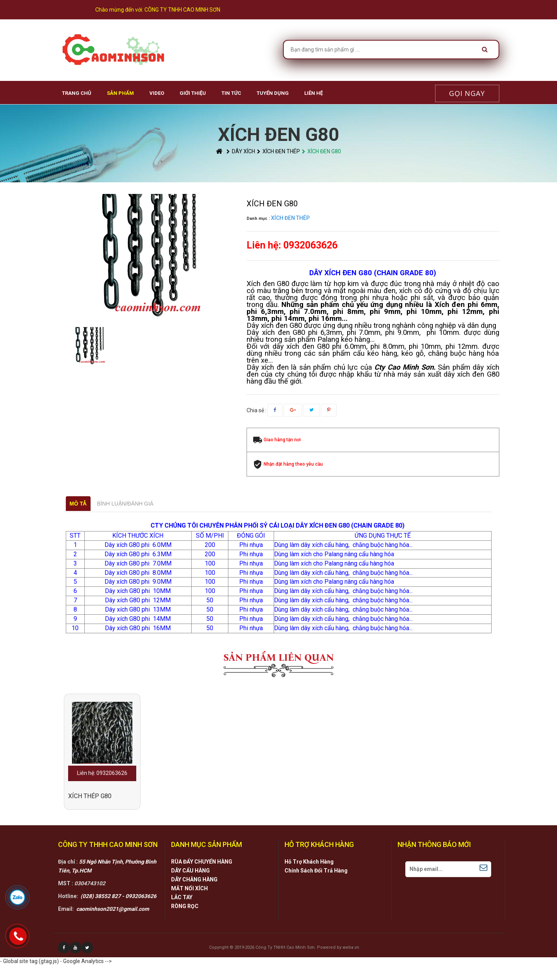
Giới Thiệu (193, 93)
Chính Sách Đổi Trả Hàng (316, 870)
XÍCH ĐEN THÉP (278, 151)
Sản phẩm (120, 93)
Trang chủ (76, 93)
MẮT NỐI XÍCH (189, 888)
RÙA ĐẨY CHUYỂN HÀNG (201, 862)
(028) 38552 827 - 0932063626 (118, 896)
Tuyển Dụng (273, 93)
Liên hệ (313, 93)
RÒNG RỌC (185, 906)
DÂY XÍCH (240, 151)
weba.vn (351, 947)
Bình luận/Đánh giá (125, 503)
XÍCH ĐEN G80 (321, 151)
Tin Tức (231, 93)
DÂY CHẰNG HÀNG (194, 879)
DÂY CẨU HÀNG (190, 870)
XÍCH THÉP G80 (89, 796)
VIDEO (156, 93)
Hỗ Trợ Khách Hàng (309, 862)
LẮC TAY (181, 897)
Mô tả (78, 503)
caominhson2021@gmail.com (112, 909)
